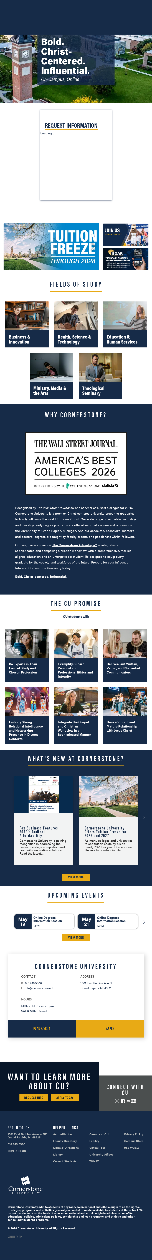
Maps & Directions (66, 1148)
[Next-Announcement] (143, 817)
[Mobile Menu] (144, 13)
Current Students (65, 1161)
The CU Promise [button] (76, 603)
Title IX (94, 1161)
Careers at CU (99, 1134)
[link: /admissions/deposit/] (125, 235)
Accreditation (62, 1134)
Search (131, 13)
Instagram (117, 1101)
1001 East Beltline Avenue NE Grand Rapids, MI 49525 (27, 1135)
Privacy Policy (133, 1134)
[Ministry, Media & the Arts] (51, 376)
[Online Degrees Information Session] (44, 921)
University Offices (101, 1154)
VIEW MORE (76, 877)
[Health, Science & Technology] (76, 324)
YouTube (131, 1101)
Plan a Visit (41, 1028)
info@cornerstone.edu (39, 988)
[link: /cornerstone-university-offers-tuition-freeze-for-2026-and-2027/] (51, 246)
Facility (94, 1141)
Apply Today (65, 1097)
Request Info (33, 1097)
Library (58, 1154)
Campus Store (134, 1141)
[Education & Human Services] (125, 324)
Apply (110, 1028)
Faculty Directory (65, 1141)
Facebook (123, 1101)
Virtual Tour (97, 1148)
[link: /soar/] (125, 259)
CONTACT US (17, 1151)
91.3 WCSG (131, 1148)
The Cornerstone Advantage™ (74, 545)
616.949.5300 (25, 3)
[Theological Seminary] (100, 376)
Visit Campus (76, 3)
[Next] (143, 922)
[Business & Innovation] (27, 324)
